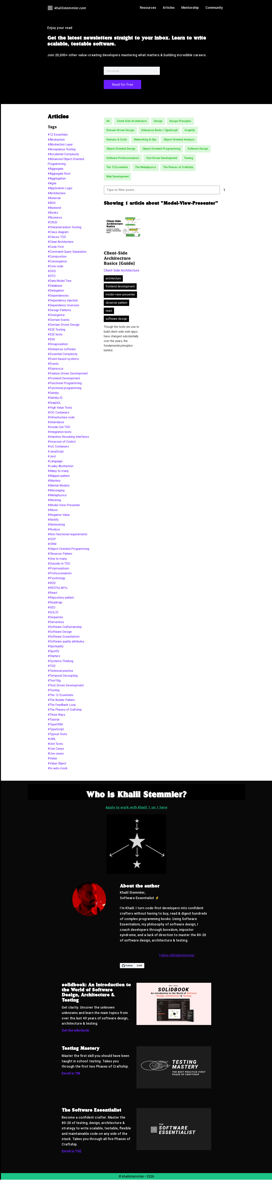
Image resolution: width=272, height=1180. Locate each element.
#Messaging (56, 491)
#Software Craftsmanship (65, 627)
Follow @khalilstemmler (177, 956)
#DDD (52, 271)
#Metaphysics (57, 495)
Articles (169, 8)
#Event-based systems (63, 359)
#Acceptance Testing (62, 149)
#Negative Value (59, 515)
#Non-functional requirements (67, 534)
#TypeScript (56, 729)
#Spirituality (56, 646)
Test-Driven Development (161, 158)
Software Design (198, 149)
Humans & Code (116, 140)
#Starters (54, 656)
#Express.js (55, 369)
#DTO (52, 276)
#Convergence (57, 262)
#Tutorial (53, 720)
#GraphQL (54, 403)
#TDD (52, 666)
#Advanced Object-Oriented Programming (66, 162)
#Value (52, 759)
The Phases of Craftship (178, 167)
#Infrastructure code (61, 417)
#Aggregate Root (59, 174)
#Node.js (54, 530)
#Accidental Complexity (63, 154)
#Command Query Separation (67, 252)
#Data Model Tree (59, 281)
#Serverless (56, 622)
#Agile (52, 183)
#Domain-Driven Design (63, 325)
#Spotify (53, 651)
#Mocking (54, 500)
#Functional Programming (65, 383)
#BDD (52, 203)
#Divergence (56, 315)
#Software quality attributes (66, 642)
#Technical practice (60, 671)
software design (116, 319)
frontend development (120, 287)
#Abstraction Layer (60, 145)
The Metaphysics (145, 167)
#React (52, 593)
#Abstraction (56, 140)
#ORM (52, 544)
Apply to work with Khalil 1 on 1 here (136, 808)
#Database (55, 286)
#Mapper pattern (59, 476)
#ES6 (51, 339)
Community (214, 8)
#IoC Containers (58, 447)
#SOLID (53, 612)
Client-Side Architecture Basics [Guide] (119, 259)
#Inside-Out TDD (59, 427)
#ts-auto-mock (57, 768)
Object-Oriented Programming (161, 149)
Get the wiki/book (75, 1031)
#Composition (57, 257)
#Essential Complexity (63, 354)
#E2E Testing (56, 330)
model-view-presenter (120, 295)
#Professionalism (60, 573)
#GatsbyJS (55, 398)
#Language (55, 461)
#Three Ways (56, 715)
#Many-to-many (58, 471)
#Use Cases (56, 749)
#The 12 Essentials (60, 695)
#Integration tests (59, 432)
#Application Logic (60, 188)
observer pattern (116, 303)
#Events (53, 364)
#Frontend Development (64, 378)
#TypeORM (55, 725)
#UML (52, 739)
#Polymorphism (58, 569)
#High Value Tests (60, 408)
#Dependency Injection (63, 301)
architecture (113, 279)
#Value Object (57, 764)
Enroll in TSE (71, 1151)
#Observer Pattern (60, 554)
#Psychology (56, 578)
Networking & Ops (145, 140)
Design (158, 121)
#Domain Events (59, 320)
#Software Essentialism (64, 637)
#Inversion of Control (62, 442)
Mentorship (190, 8)
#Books (53, 213)
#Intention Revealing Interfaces (68, 437)
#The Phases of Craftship (65, 710)
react (109, 311)
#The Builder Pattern (61, 700)
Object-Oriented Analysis (179, 140)
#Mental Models (59, 486)
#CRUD (52, 222)
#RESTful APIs (57, 588)
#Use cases (56, 754)
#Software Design (60, 632)
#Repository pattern (61, 598)
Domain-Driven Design (120, 130)
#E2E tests (55, 335)
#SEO (51, 608)
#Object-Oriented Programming (68, 549)
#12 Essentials (58, 135)
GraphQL (190, 130)
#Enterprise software (62, 349)
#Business (55, 218)
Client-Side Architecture (132, 121)
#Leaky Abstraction (60, 466)
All (108, 121)
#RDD (52, 583)
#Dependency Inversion (63, 305)
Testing (188, 158)
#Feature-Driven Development (68, 374)
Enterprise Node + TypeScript (159, 130)
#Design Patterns (59, 310)
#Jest (52, 457)
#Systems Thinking (60, 661)
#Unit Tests (55, 744)
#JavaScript (56, 452)
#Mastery (54, 481)
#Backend (54, 208)
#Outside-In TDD (59, 564)
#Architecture (56, 193)
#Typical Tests (57, 734)
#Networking (56, 525)
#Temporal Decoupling (63, 676)
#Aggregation (57, 179)
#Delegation (56, 291)
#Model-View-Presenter (64, 505)
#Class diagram (58, 232)
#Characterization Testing (64, 227)
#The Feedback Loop (62, 705)
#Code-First (56, 247)
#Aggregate (55, 169)
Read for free (122, 85)
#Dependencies (58, 296)
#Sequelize (55, 617)
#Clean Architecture (60, 242)
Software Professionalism (122, 158)
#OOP (52, 539)
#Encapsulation (58, 344)
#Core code (55, 266)
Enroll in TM (71, 1074)
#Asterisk (54, 198)
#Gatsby (53, 393)
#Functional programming (64, 388)
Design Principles (180, 121)
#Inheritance (56, 422)
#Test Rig (54, 681)
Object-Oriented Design (120, 149)
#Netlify (53, 520)
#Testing (53, 690)
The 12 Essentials (117, 167)
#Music (53, 510)
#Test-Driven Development (66, 685)
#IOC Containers (58, 413)
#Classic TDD (57, 237)
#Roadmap (55, 603)
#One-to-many (57, 559)
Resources (148, 8)
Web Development (117, 177)
